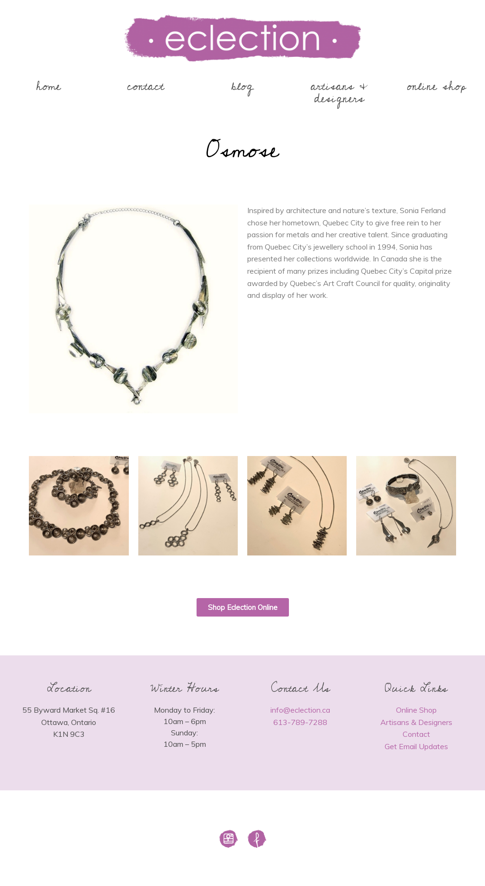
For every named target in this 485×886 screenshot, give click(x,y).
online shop (436, 86)
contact (145, 86)
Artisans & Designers (416, 722)
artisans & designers (339, 92)
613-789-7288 (300, 722)
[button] (243, 607)
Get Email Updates (416, 746)
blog (242, 86)
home (48, 86)
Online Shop (416, 710)
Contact (416, 734)
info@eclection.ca (300, 710)
